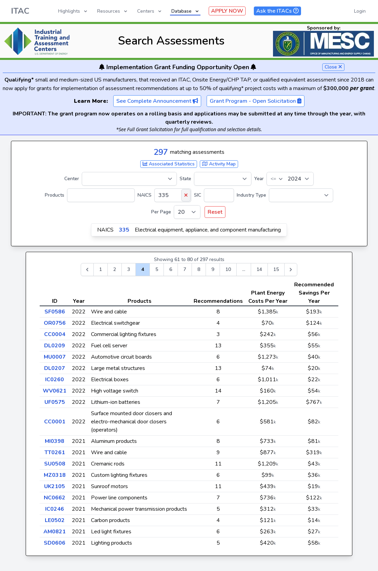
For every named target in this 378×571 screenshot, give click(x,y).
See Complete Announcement (157, 101)
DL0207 (54, 368)
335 (124, 230)
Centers (149, 11)
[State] (222, 179)
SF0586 (54, 311)
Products (54, 195)
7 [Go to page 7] (184, 269)
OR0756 (55, 323)
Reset (215, 212)
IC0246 (54, 509)
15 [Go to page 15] (276, 269)
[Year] (290, 179)
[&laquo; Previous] (87, 269)
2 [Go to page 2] (114, 269)
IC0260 (54, 379)
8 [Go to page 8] (198, 269)
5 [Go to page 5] (156, 269)
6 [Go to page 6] (170, 269)
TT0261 (54, 452)
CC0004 (54, 334)
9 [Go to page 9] (212, 269)
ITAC (20, 10)
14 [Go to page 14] (259, 269)
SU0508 (54, 464)
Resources (112, 11)
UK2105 (54, 486)
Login (360, 11)
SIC (197, 195)
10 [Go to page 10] (228, 269)
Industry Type (251, 195)
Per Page (161, 212)
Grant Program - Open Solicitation (255, 101)
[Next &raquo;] (290, 269)
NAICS (145, 195)
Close (333, 67)
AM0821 (54, 531)
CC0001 (54, 421)
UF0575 (54, 402)
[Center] (129, 179)
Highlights (73, 11)
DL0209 (54, 345)
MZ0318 (55, 475)
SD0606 (54, 543)
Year (259, 178)
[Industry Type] (301, 195)
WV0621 (54, 391)
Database (185, 11)
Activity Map (219, 164)
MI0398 (54, 441)
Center (71, 178)
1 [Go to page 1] (100, 269)
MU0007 (55, 357)
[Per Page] (187, 212)
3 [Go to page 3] (128, 269)
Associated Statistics (169, 164)
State (185, 178)
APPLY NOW (227, 11)
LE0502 (55, 520)
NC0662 (54, 497)
